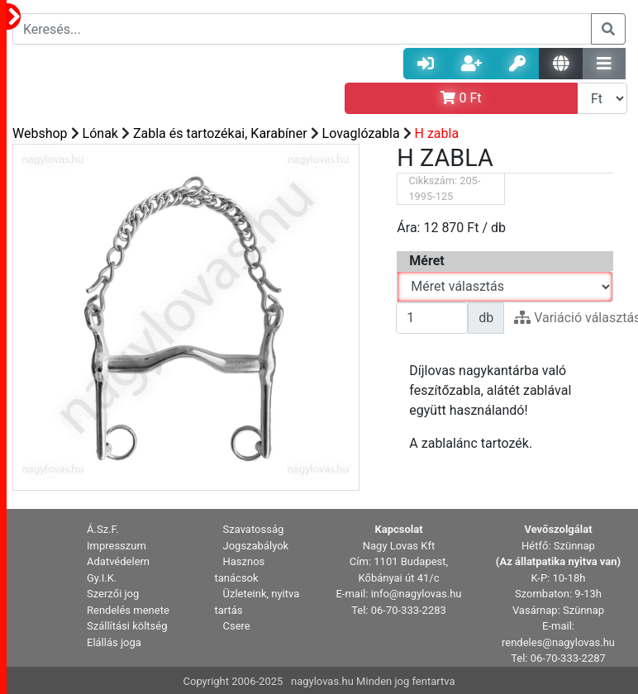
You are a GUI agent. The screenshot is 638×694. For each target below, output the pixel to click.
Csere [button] (236, 626)
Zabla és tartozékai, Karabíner (220, 133)
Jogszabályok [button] (256, 546)
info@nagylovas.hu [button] (416, 593)
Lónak (100, 133)
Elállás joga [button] (114, 642)
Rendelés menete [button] (128, 610)
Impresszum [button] (116, 546)
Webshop (40, 133)
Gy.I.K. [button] (102, 578)
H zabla (437, 133)
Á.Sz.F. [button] (103, 529)
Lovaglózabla (361, 133)
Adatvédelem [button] (118, 561)
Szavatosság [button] (253, 529)
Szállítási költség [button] (127, 626)
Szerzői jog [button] (113, 593)
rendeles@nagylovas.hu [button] (558, 642)
